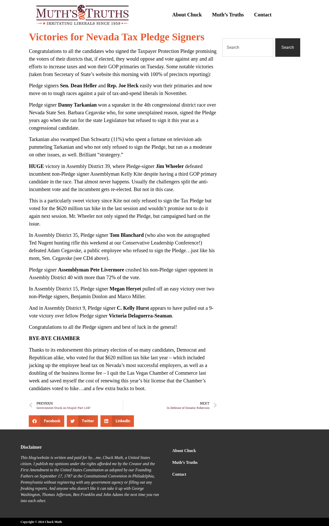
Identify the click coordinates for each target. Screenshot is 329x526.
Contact (263, 14)
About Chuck (187, 14)
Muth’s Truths (228, 14)
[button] (46, 421)
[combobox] (247, 47)
